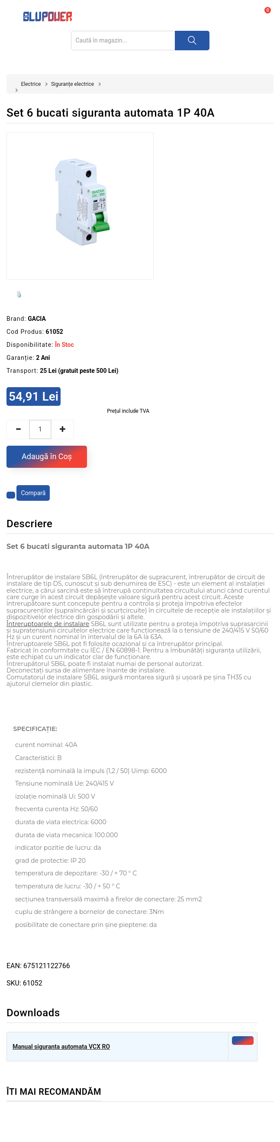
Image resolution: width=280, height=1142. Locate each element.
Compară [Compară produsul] (33, 492)
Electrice (31, 84)
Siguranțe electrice (72, 84)
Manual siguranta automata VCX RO (61, 1046)
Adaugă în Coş (47, 456)
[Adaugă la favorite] (10, 495)
